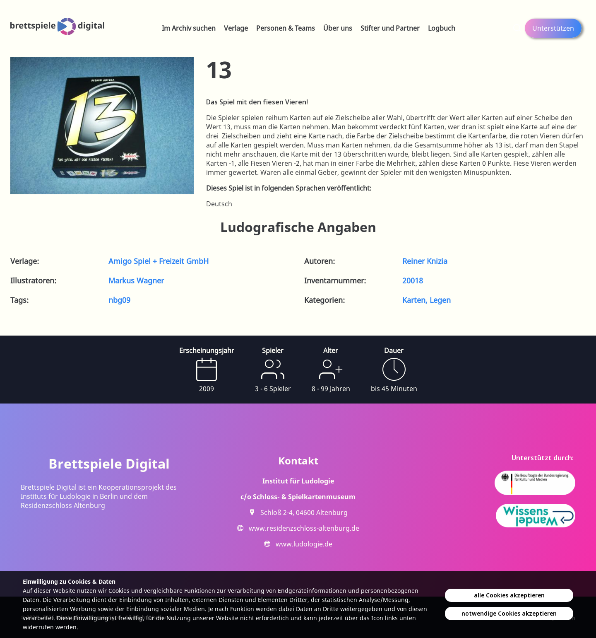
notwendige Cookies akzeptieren (509, 613)
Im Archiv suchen (189, 28)
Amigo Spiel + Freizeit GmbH (158, 261)
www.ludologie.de (304, 544)
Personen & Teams (285, 28)
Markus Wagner (136, 280)
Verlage (236, 28)
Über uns (337, 28)
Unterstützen (553, 28)
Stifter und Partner (390, 28)
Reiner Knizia (424, 261)
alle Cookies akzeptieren (509, 595)
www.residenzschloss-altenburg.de (304, 528)
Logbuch (441, 28)
